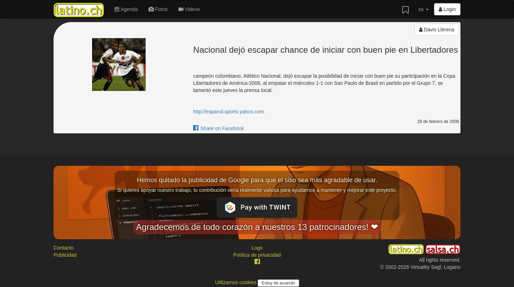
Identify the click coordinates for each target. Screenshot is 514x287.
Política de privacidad (257, 255)
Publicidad (65, 255)
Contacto (64, 248)
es (423, 9)
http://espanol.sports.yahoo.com (228, 111)
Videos (189, 9)
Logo (256, 248)
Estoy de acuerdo (278, 283)
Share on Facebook (218, 128)
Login (447, 9)
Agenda (126, 9)
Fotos (158, 9)
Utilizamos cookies (236, 282)
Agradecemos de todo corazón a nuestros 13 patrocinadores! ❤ (257, 227)
